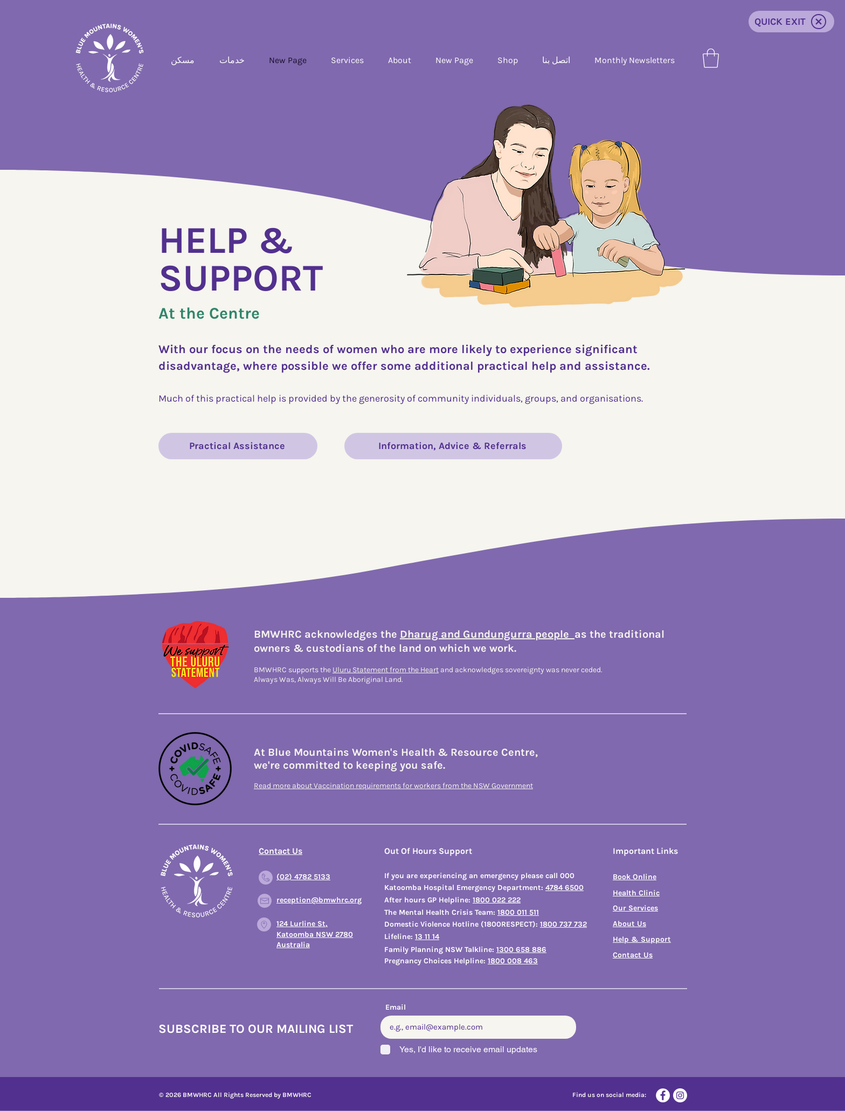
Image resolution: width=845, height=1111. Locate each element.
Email (395, 1007)
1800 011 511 (518, 912)
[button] (711, 58)
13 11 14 (427, 936)
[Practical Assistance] (237, 446)
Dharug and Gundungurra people (487, 634)
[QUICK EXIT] (791, 21)
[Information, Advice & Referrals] (453, 446)
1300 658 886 (521, 949)
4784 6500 (564, 887)
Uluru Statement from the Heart (386, 669)
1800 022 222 (497, 900)
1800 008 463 (513, 960)
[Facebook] (663, 1095)
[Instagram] (680, 1095)
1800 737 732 (563, 924)
